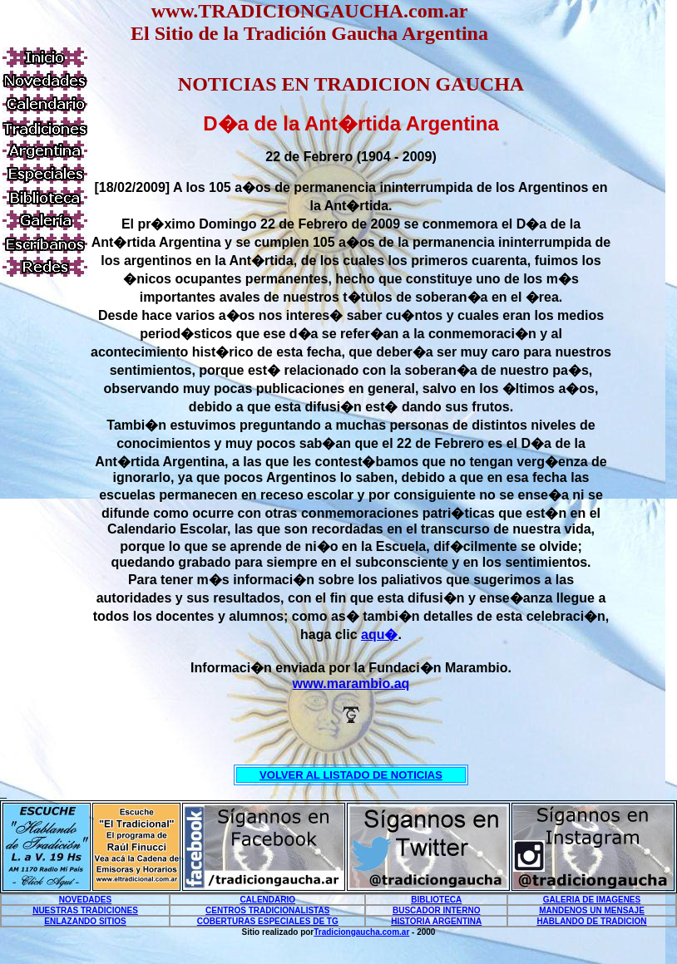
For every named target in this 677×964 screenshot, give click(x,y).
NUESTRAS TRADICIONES (85, 910)
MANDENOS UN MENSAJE (592, 910)
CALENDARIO (267, 899)
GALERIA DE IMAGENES (591, 899)
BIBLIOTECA (436, 899)
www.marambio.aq (351, 683)
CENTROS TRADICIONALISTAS (267, 910)
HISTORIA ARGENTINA (436, 921)
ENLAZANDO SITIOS (85, 921)
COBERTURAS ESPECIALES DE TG (267, 921)
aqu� (379, 634)
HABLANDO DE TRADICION (591, 921)
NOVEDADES (85, 899)
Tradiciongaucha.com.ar (361, 932)
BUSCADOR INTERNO (437, 910)
